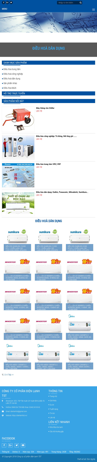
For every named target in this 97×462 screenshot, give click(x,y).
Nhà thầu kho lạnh (56, 427)
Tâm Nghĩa (91, 459)
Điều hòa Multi (10, 88)
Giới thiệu (53, 400)
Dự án (52, 405)
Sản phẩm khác (10, 83)
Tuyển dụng (54, 409)
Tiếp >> (11, 375)
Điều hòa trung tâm (12, 69)
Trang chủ (53, 396)
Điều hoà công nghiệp (13, 74)
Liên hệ (52, 417)
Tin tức (52, 413)
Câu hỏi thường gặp (57, 431)
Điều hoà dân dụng (12, 78)
